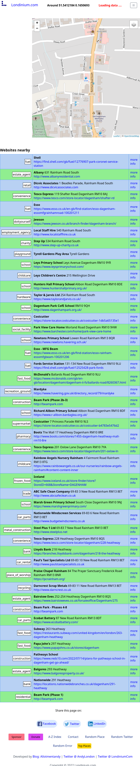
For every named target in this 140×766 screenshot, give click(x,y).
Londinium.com (19, 4)
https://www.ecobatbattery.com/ (56, 622)
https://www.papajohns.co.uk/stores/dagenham (66, 648)
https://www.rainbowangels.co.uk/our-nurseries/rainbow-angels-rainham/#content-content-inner (78, 468)
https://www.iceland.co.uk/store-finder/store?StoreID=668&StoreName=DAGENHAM (65, 483)
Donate (35, 737)
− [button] (37, 28)
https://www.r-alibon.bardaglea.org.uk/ (60, 415)
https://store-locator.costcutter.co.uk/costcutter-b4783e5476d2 (76, 426)
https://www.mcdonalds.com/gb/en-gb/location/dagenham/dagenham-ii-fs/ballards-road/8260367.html (80, 380)
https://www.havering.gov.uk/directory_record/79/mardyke (74, 393)
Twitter (72, 724)
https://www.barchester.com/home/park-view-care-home (72, 331)
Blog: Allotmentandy (47, 756)
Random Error (62, 746)
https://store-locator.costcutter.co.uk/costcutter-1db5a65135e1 (76, 321)
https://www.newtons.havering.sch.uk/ (60, 342)
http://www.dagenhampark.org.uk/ (58, 310)
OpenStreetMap (131, 136)
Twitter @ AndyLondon (79, 756)
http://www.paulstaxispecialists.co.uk (59, 564)
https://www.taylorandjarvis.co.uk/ (57, 299)
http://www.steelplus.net (50, 532)
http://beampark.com (48, 404)
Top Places (84, 746)
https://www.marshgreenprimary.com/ (60, 506)
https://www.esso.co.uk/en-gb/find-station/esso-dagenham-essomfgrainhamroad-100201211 (75, 211)
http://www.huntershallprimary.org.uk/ (60, 288)
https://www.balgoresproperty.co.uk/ (59, 673)
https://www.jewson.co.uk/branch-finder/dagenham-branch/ (75, 224)
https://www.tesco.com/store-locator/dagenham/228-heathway (77, 543)
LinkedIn (96, 724)
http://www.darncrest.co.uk (52, 590)
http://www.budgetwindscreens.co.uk (59, 521)
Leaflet (116, 136)
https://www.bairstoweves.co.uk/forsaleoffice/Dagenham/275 (76, 601)
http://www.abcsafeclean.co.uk (55, 495)
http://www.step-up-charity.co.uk (56, 245)
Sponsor (16, 737)
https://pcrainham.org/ (49, 579)
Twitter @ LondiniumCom (115, 756)
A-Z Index (54, 737)
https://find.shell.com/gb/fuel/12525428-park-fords (69, 368)
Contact (73, 737)
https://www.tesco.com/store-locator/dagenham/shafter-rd (74, 198)
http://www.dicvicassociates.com (56, 187)
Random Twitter (122, 737)
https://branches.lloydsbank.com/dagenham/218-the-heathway (77, 553)
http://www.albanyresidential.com (57, 176)
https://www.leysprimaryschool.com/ (59, 267)
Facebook (47, 724)
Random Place (95, 737)
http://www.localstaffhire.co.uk (55, 234)
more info (133, 162)
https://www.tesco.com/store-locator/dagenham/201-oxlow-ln (76, 451)
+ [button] (37, 23)
